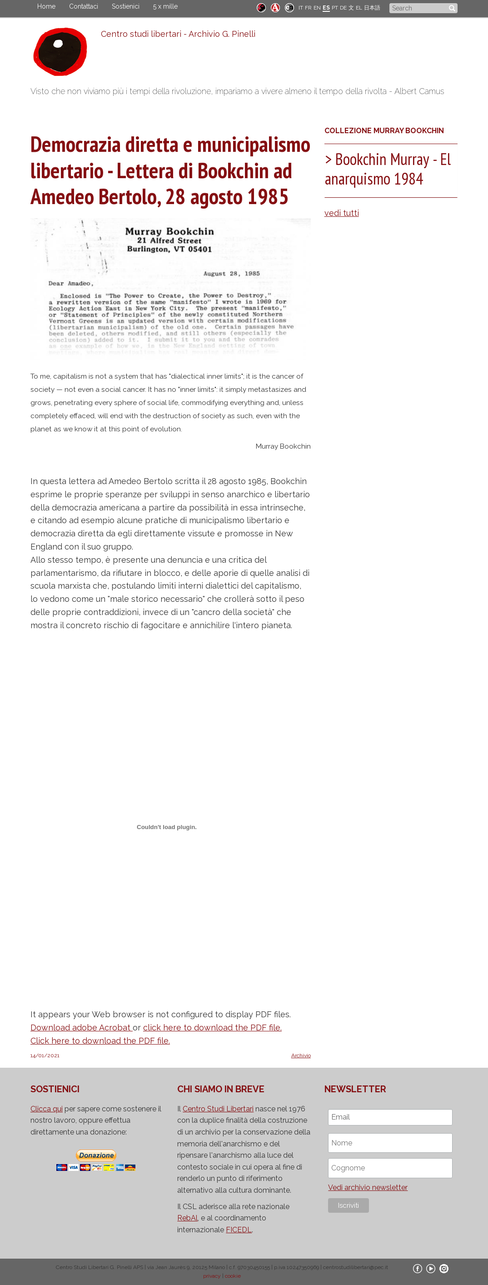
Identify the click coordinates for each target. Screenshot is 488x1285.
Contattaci (83, 6)
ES (326, 8)
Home (46, 6)
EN (317, 8)
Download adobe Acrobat (81, 1027)
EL (359, 8)
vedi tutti (341, 213)
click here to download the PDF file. (212, 1027)
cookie (233, 1276)
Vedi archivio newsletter (368, 1187)
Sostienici (125, 6)
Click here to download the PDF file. (100, 1040)
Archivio (301, 1055)
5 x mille (165, 6)
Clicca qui (46, 1109)
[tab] (391, 171)
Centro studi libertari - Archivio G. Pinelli (178, 34)
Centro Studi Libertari (218, 1109)
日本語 (372, 8)
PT (335, 8)
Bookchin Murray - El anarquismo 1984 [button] (388, 168)
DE (343, 8)
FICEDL (239, 1229)
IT (301, 8)
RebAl (187, 1218)
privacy (212, 1276)
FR (308, 8)
